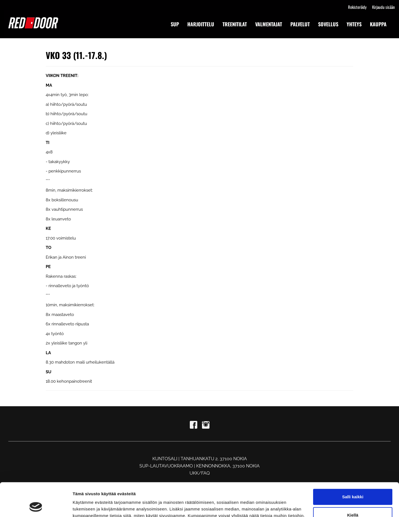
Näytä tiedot (85, 506)
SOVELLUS (328, 24)
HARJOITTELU (200, 24)
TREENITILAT (234, 24)
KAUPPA (378, 24)
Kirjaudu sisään (383, 7)
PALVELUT (300, 24)
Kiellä (352, 483)
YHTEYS (354, 24)
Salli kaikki (353, 465)
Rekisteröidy (357, 7)
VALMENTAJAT (268, 24)
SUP (175, 24)
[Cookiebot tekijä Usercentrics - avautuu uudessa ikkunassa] (36, 506)
